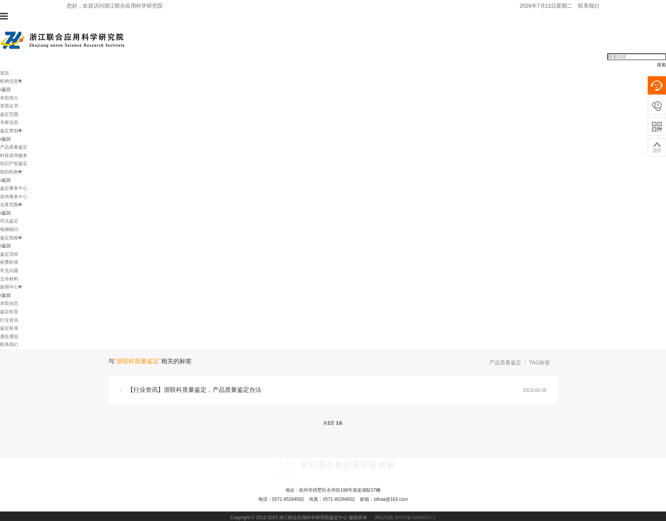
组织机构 (11, 172)
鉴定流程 (9, 254)
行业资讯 (9, 320)
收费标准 (9, 262)
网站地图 (384, 517)
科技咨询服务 (13, 155)
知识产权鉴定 (13, 163)
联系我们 (588, 6)
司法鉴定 (9, 221)
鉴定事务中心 (13, 188)
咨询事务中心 (13, 196)
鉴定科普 (9, 311)
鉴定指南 (11, 237)
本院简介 (9, 98)
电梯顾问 (9, 229)
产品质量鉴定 (13, 147)
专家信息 (9, 122)
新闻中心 (11, 287)
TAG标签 (539, 362)
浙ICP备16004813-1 (414, 517)
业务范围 (11, 204)
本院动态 (9, 303)
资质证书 (9, 106)
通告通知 (9, 336)
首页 (4, 73)
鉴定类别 (11, 130)
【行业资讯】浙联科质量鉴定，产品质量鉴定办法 (194, 389)
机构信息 (11, 81)
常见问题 (9, 270)
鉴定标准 (9, 328)
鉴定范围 (9, 114)
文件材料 (9, 279)
